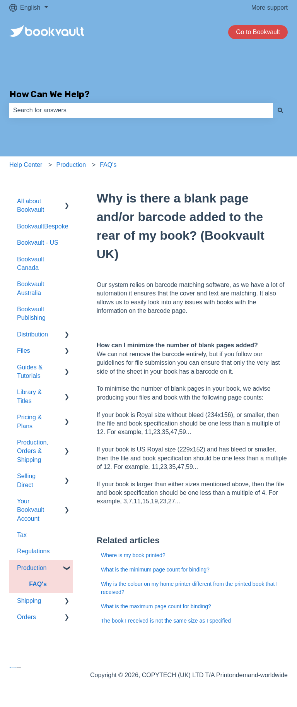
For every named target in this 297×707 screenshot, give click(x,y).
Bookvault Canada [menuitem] (30, 263)
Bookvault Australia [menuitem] (30, 288)
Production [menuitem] (32, 568)
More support (269, 7)
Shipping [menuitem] (29, 600)
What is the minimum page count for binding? (155, 569)
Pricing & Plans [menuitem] (29, 421)
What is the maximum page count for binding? (156, 606)
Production (71, 164)
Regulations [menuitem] (33, 551)
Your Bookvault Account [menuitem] (30, 510)
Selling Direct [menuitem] (26, 480)
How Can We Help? (49, 94)
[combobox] (141, 110)
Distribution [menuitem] (32, 334)
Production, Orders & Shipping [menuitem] (32, 451)
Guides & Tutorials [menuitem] (30, 371)
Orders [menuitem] (26, 617)
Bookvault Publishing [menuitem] (31, 313)
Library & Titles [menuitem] (29, 396)
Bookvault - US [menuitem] (37, 242)
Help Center (25, 164)
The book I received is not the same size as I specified (166, 621)
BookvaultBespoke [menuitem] (42, 226)
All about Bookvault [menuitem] (30, 205)
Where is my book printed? (133, 555)
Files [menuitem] (23, 350)
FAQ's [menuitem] (38, 584)
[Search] (280, 110)
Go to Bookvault (258, 32)
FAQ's (108, 164)
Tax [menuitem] (22, 535)
